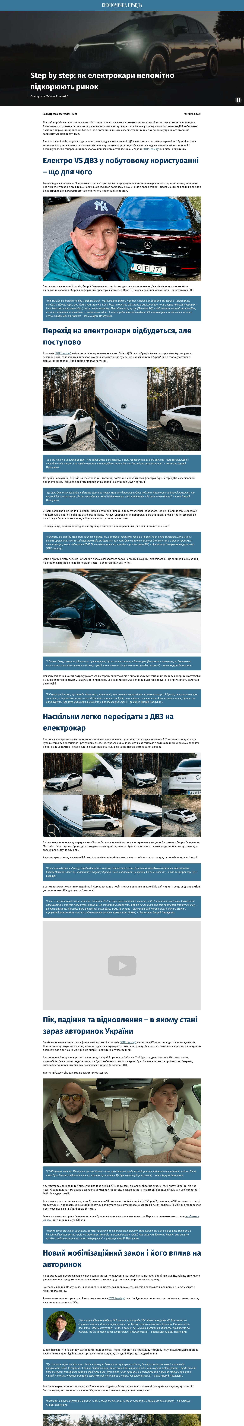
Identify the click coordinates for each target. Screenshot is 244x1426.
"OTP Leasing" (151, 149)
